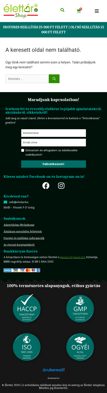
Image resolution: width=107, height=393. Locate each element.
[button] (97, 11)
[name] (53, 133)
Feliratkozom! (53, 164)
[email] (53, 142)
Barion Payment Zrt (72, 257)
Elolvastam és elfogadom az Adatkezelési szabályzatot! (52, 152)
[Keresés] (54, 78)
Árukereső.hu (53, 378)
